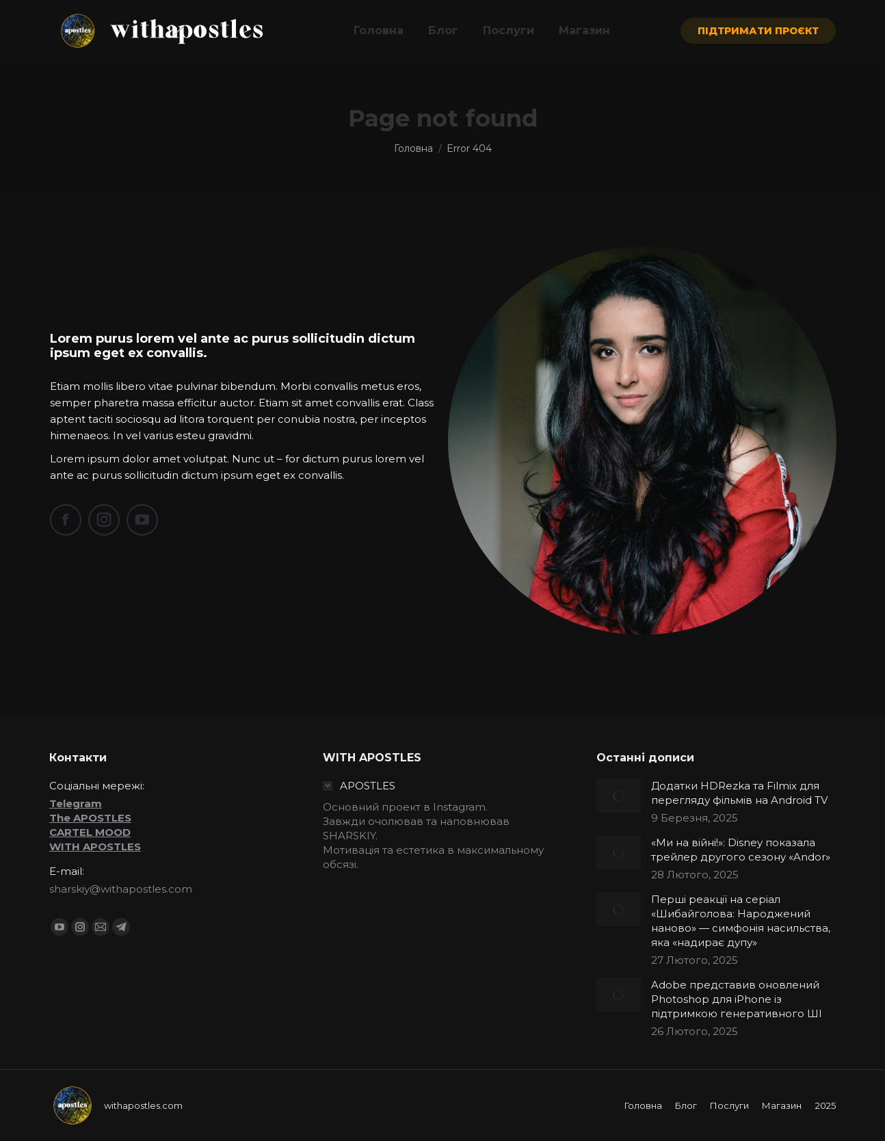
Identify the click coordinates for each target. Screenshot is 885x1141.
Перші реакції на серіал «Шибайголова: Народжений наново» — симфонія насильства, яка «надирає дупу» (740, 921)
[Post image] (618, 795)
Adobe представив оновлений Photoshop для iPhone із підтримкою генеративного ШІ (736, 999)
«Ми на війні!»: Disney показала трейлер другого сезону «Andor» (740, 849)
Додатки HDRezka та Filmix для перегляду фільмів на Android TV (739, 792)
